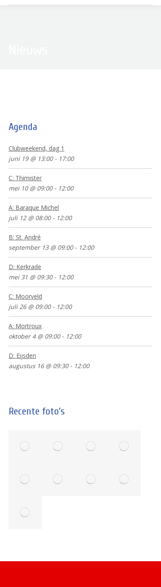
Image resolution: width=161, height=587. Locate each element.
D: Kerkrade (25, 267)
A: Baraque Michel (34, 207)
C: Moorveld (25, 296)
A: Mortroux (25, 326)
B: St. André (25, 237)
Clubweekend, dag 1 (36, 148)
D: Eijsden (22, 355)
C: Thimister (25, 178)
